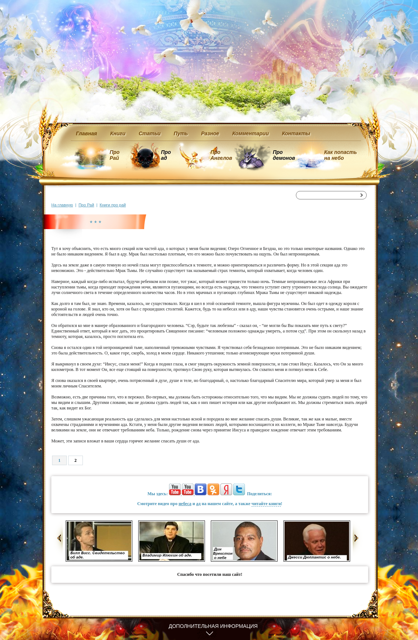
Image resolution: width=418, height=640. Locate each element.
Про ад (165, 155)
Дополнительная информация (213, 626)
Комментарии (250, 133)
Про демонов (284, 155)
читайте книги (266, 503)
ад (198, 503)
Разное (210, 133)
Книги (118, 133)
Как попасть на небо (340, 155)
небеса (185, 503)
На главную (62, 205)
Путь (181, 133)
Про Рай (115, 155)
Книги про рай (113, 205)
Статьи (150, 133)
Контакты (296, 133)
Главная (86, 133)
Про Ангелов (221, 155)
